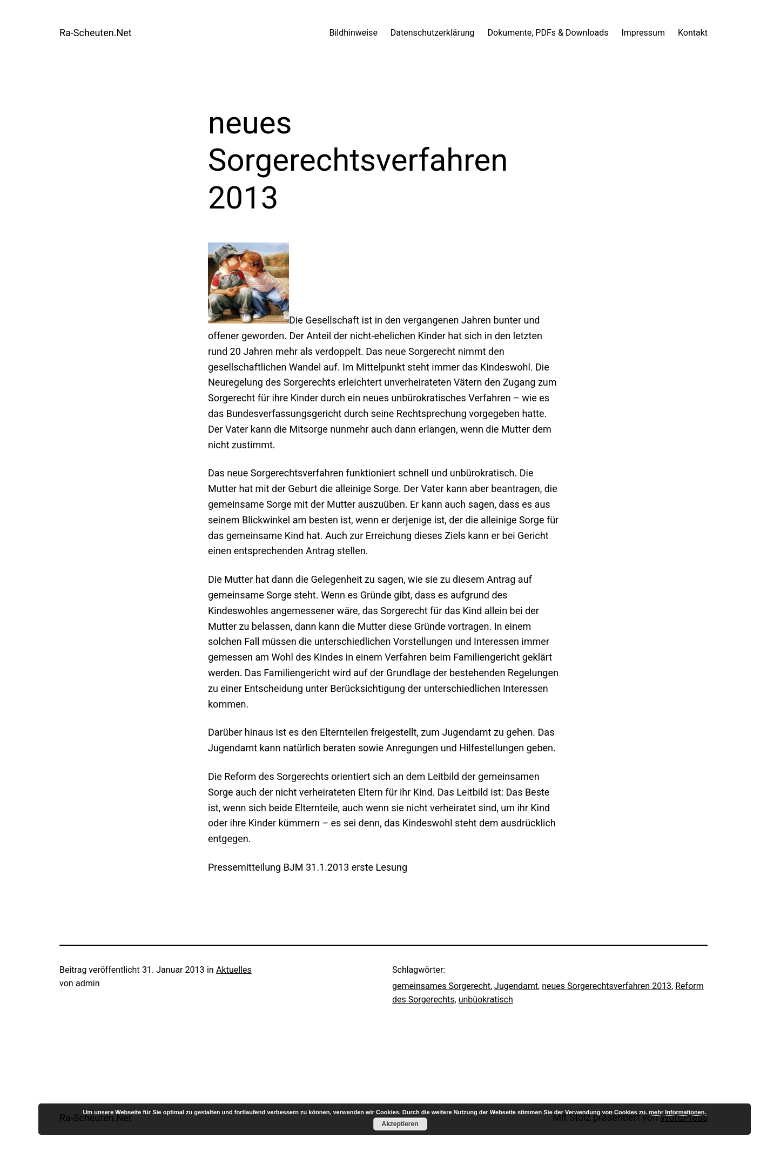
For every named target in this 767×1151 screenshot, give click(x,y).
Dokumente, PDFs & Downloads (548, 33)
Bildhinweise (353, 33)
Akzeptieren (399, 1124)
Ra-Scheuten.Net (95, 32)
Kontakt (693, 33)
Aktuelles (234, 970)
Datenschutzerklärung (433, 33)
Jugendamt (516, 986)
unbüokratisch (486, 999)
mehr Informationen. (677, 1112)
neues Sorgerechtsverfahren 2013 (606, 986)
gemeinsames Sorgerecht (441, 986)
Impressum (643, 33)
